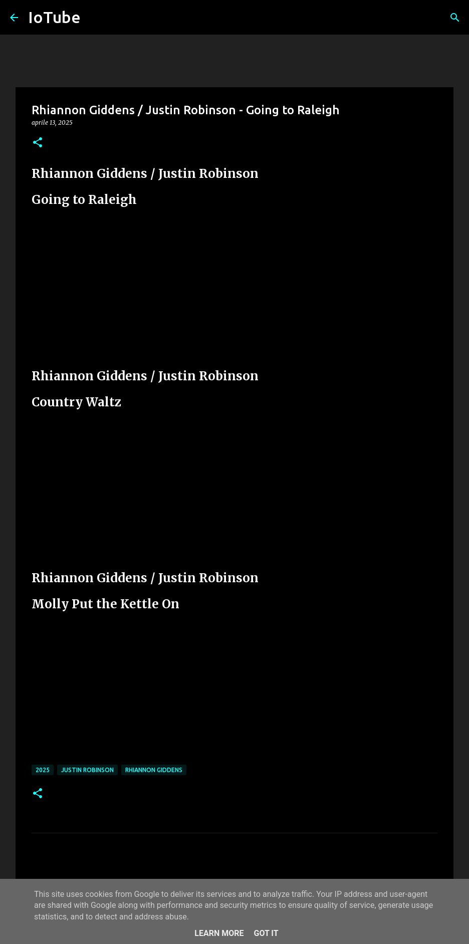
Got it (266, 933)
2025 (43, 770)
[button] (38, 143)
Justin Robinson (87, 770)
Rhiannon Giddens (153, 770)
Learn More (219, 933)
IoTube (54, 17)
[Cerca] (455, 18)
